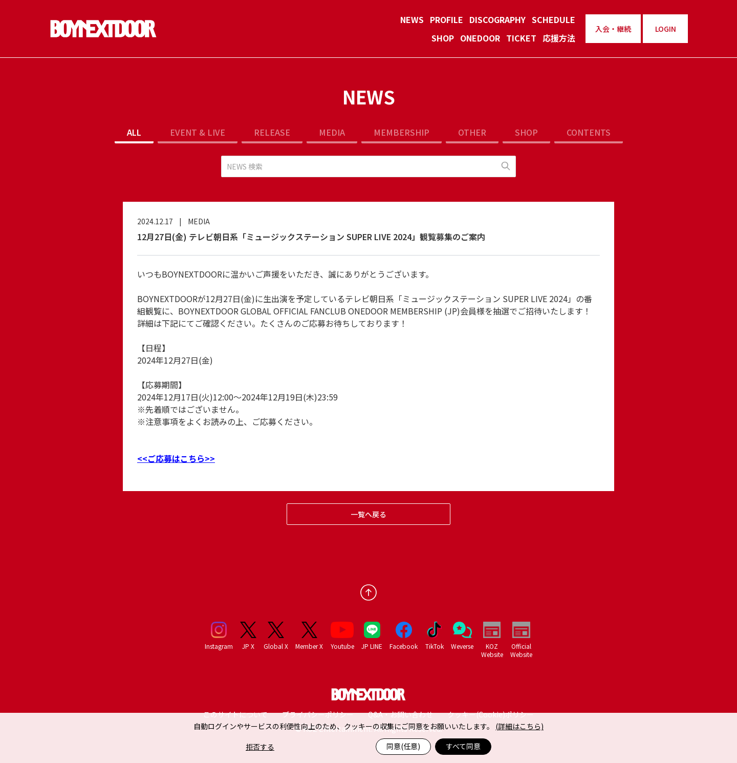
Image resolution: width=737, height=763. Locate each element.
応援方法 (559, 38)
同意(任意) (403, 746)
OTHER (472, 132)
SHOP (442, 38)
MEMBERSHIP (401, 132)
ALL (134, 132)
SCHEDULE (553, 19)
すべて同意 (463, 746)
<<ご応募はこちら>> (176, 458)
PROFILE (446, 19)
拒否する (260, 746)
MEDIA (332, 132)
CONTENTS (589, 132)
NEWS (412, 19)
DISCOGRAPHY (497, 19)
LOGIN (665, 29)
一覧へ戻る (368, 514)
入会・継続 (613, 29)
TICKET (521, 38)
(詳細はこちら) (519, 726)
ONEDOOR (480, 38)
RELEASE (272, 132)
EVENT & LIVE (197, 132)
